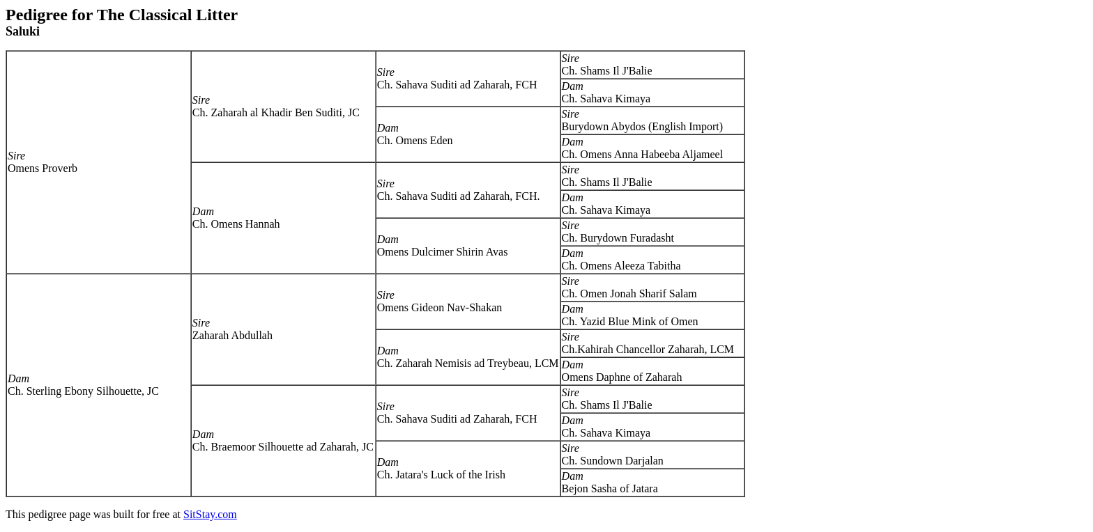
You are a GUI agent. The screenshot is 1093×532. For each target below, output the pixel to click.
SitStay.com (210, 514)
